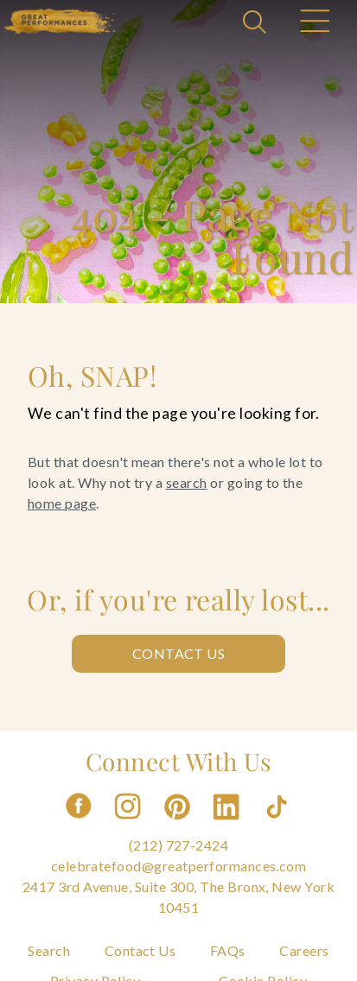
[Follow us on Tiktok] (278, 824)
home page (62, 503)
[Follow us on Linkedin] (228, 824)
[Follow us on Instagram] (128, 824)
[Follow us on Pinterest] (179, 824)
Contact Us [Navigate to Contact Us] (140, 950)
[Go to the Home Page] (60, 21)
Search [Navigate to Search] (49, 950)
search (186, 482)
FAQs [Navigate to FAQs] (227, 950)
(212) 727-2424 (179, 845)
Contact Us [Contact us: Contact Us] (179, 653)
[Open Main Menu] (313, 23)
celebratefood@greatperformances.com (179, 866)
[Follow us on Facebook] (78, 824)
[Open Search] (256, 23)
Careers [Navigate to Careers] (303, 950)
